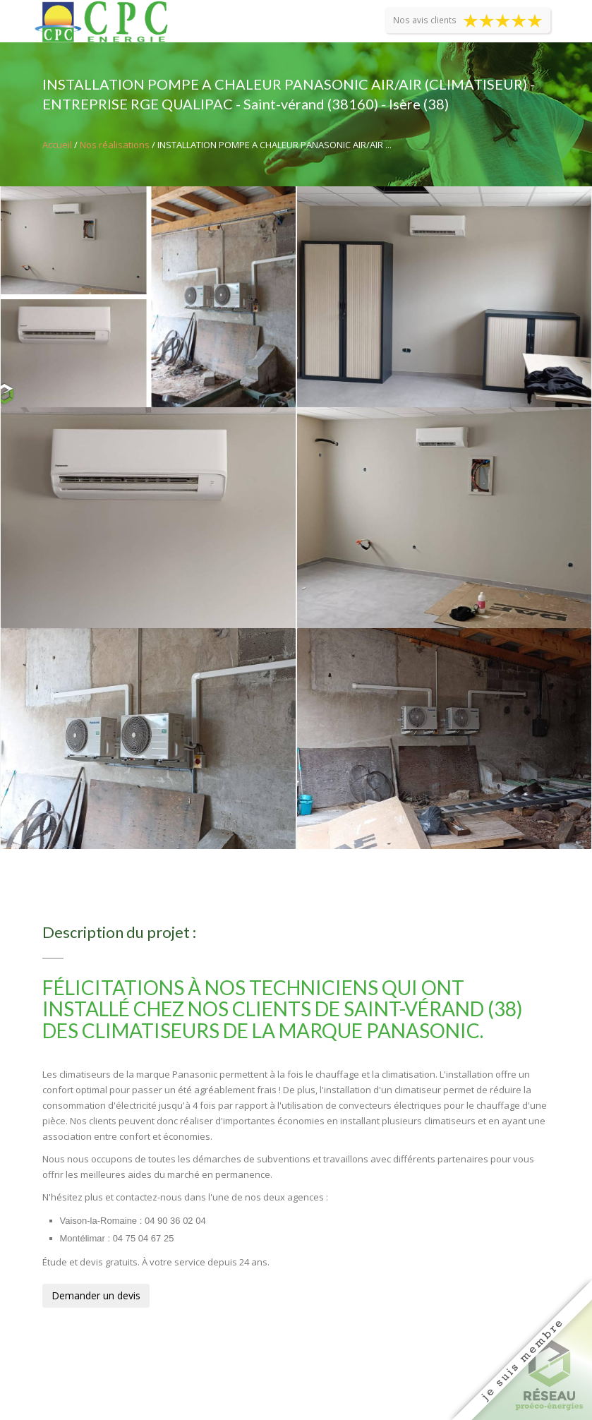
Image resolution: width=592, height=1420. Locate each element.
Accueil (57, 144)
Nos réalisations (115, 144)
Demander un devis (96, 1295)
